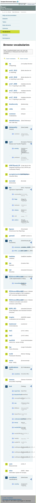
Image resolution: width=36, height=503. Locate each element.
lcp (10, 347)
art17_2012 (13, 90)
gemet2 (11, 236)
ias (10, 263)
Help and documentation (9, 15)
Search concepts (24, 58)
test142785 (17, 427)
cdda (11, 109)
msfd (11, 354)
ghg (10, 240)
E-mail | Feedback (7, 497)
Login (21, 4)
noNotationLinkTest (17, 419)
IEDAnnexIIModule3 (15, 291)
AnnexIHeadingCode (17, 283)
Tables (4, 22)
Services (4, 35)
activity (16, 148)
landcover (12, 324)
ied (10, 270)
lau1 (10, 331)
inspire (11, 317)
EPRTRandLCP (14, 165)
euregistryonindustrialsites (15, 174)
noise (11, 360)
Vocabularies (6, 31)
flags (15, 199)
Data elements (6, 25)
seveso (11, 379)
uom (10, 464)
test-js (16, 422)
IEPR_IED (12, 308)
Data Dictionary (15, 12)
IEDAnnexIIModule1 (15, 277)
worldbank (13, 477)
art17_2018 (13, 97)
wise (10, 470)
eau (15, 403)
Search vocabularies (11, 58)
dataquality (13, 127)
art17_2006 (13, 84)
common (12, 114)
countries (17, 374)
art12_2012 (13, 70)
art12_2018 (13, 77)
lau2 (10, 335)
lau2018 (12, 340)
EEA (10, 2)
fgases (11, 229)
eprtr (11, 142)
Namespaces (6, 38)
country (16, 484)
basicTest (17, 391)
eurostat (12, 181)
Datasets (5, 18)
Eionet (9, 12)
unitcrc (16, 220)
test (10, 386)
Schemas (5, 28)
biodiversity (13, 104)
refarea (16, 210)
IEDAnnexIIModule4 (15, 300)
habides (12, 256)
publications (13, 367)
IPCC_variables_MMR (17, 251)
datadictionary (14, 120)
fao (10, 187)
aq (10, 64)
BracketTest (17, 394)
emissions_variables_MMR (17, 247)
